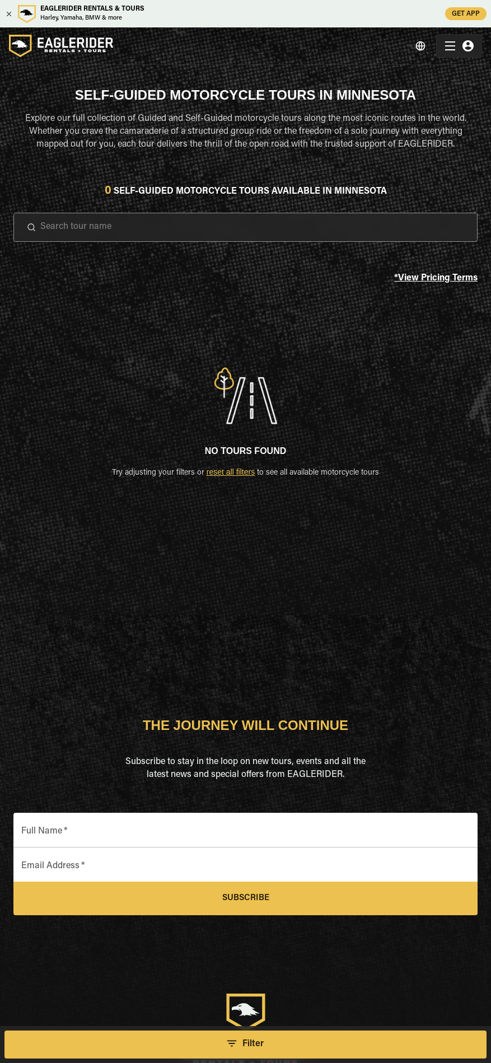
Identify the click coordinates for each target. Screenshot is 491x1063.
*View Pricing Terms (436, 278)
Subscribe (245, 898)
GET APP (466, 13)
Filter (245, 1045)
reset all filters (231, 471)
